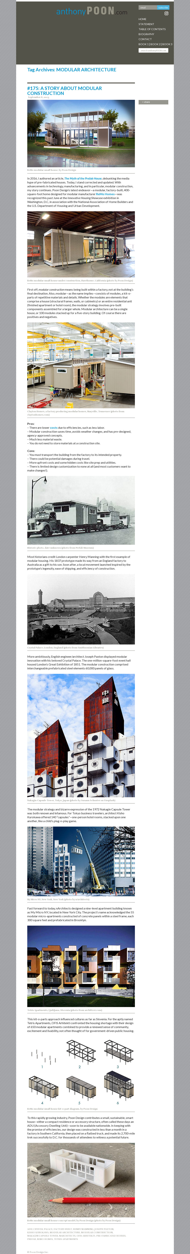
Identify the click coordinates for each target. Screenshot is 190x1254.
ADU (29, 1229)
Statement (146, 24)
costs (54, 427)
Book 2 (155, 44)
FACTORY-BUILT (63, 1229)
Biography (146, 34)
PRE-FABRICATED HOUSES (111, 1235)
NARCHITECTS (67, 1235)
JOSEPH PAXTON (103, 1229)
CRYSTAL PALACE (43, 1229)
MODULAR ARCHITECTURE (65, 1232)
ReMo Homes (105, 194)
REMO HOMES (45, 1239)
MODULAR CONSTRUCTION (97, 1232)
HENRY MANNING (83, 1229)
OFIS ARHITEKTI (86, 1235)
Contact (145, 39)
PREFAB (31, 1239)
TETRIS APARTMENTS (66, 1239)
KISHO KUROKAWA (38, 1232)
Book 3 (167, 44)
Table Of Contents (152, 29)
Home (142, 19)
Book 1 (144, 44)
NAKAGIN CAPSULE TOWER (42, 1235)
